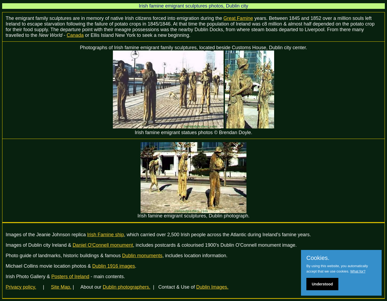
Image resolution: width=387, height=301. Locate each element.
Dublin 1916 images (113, 266)
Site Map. (61, 287)
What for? (357, 271)
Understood (322, 284)
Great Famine (238, 18)
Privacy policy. (21, 287)
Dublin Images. (212, 287)
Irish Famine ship (105, 234)
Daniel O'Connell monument (103, 245)
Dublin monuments (142, 255)
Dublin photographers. (126, 287)
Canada (75, 35)
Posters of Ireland (70, 276)
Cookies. (317, 258)
